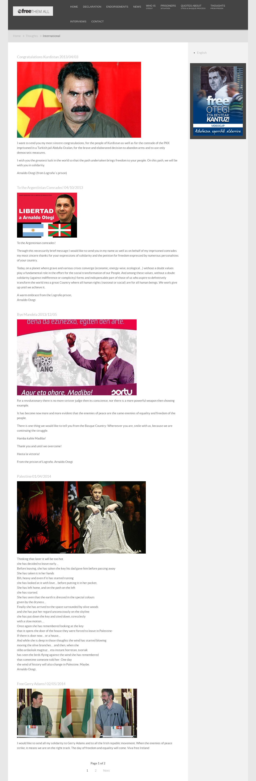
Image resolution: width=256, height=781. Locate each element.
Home (17, 36)
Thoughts (32, 36)
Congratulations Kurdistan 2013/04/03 (58, 56)
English (202, 52)
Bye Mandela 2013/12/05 (44, 313)
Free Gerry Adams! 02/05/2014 (50, 682)
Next (106, 769)
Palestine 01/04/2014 (40, 475)
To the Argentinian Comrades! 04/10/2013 (61, 187)
